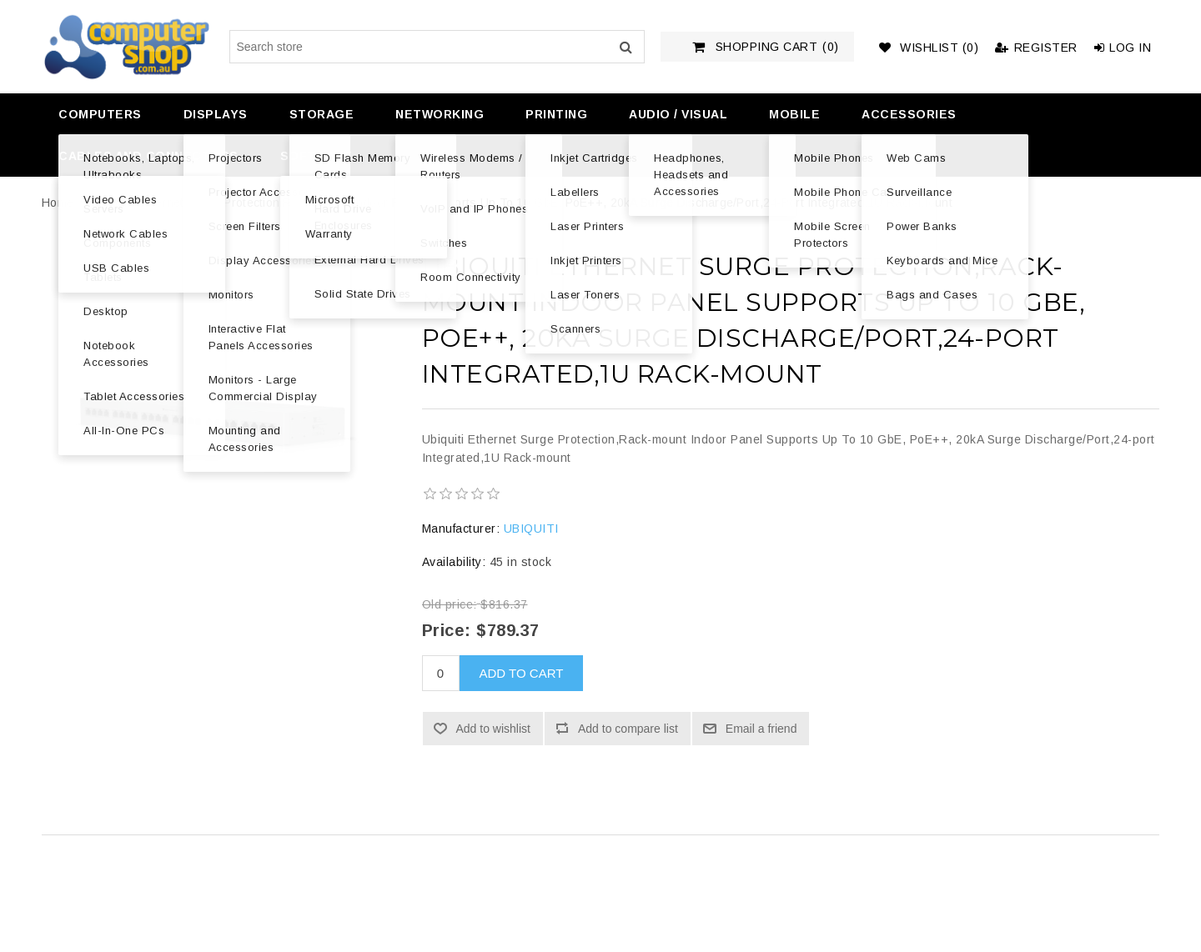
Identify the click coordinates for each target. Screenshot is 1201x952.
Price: (446, 630)
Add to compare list (628, 728)
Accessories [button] (909, 114)
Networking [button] (439, 114)
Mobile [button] (794, 114)
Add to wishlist (493, 728)
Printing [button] (556, 114)
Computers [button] (100, 114)
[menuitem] (98, 114)
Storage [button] (321, 114)
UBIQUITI (531, 528)
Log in (1123, 47)
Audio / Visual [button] (678, 114)
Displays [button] (215, 114)
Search (625, 46)
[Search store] (437, 46)
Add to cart (522, 673)
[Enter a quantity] (441, 673)
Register (1036, 47)
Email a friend (761, 728)
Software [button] (316, 156)
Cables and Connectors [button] (148, 156)
